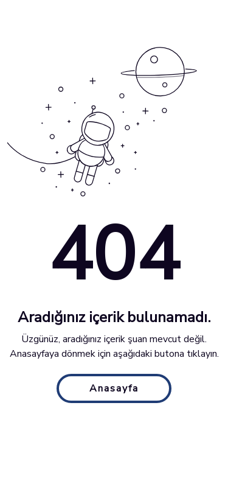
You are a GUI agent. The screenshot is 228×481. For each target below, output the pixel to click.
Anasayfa (114, 388)
